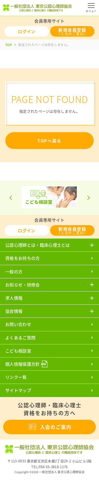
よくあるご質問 (20, 337)
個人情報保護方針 (22, 364)
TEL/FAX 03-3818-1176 (49, 466)
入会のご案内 (50, 426)
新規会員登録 (72, 31)
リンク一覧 (16, 377)
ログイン (26, 31)
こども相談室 (18, 351)
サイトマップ (18, 390)
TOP (8, 44)
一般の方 (13, 271)
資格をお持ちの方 (22, 258)
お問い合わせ (18, 324)
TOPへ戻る (49, 140)
